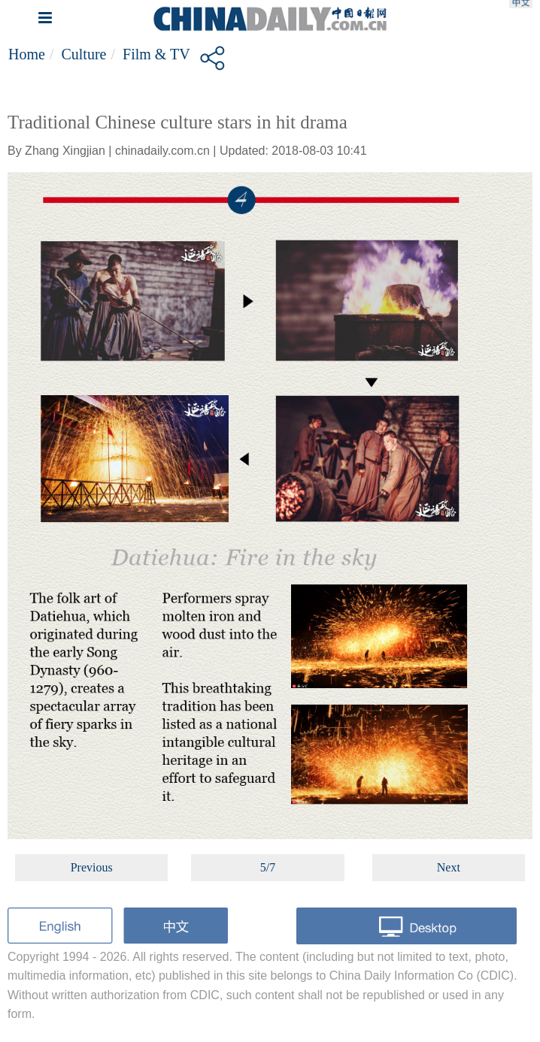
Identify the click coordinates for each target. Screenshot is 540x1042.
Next (448, 867)
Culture (83, 54)
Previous (92, 867)
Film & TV (156, 54)
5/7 (267, 867)
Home (26, 54)
